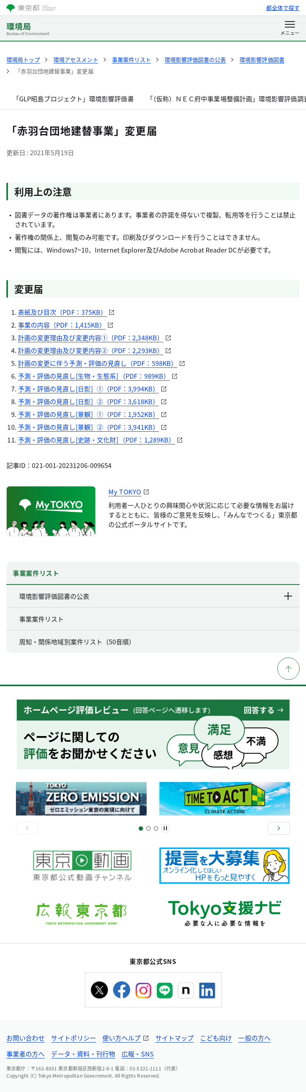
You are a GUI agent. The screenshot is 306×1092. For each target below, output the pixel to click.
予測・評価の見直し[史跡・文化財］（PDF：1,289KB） (96, 439)
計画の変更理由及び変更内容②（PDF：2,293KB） (90, 350)
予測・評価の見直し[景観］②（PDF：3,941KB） (88, 427)
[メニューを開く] (290, 28)
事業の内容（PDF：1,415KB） (62, 325)
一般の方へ (254, 1038)
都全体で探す (283, 8)
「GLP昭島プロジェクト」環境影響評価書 (73, 98)
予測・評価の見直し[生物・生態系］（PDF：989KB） (94, 376)
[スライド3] (148, 828)
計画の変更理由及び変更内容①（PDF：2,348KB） (90, 337)
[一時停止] (165, 828)
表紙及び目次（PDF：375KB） (62, 312)
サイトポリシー (73, 1038)
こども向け (216, 1038)
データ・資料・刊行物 (83, 1053)
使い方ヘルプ (121, 1038)
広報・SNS (137, 1053)
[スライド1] (141, 828)
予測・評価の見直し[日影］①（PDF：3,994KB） (88, 388)
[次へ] (279, 828)
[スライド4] (156, 828)
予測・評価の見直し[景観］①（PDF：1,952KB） (88, 414)
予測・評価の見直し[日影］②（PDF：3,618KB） (88, 401)
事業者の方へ (25, 1053)
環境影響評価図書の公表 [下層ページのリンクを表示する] (156, 596)
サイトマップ (174, 1038)
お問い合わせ (25, 1038)
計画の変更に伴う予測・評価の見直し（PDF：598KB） (97, 363)
